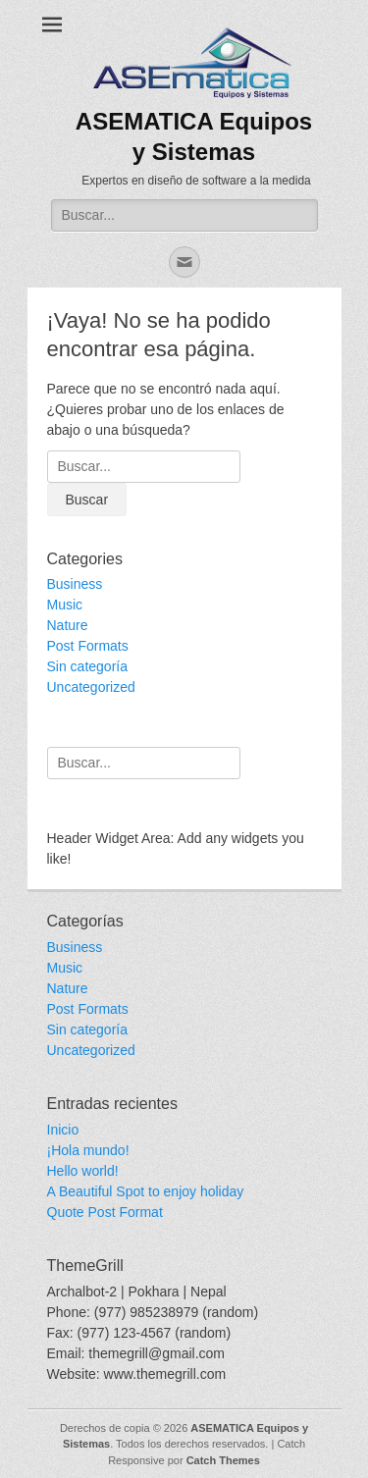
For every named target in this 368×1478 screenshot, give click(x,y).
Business (75, 584)
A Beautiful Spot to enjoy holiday (145, 1191)
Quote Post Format (105, 1212)
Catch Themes (223, 1460)
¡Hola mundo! (88, 1150)
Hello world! (83, 1171)
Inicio (63, 1129)
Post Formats (88, 646)
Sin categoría (88, 666)
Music (65, 604)
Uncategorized (91, 687)
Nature (67, 625)
